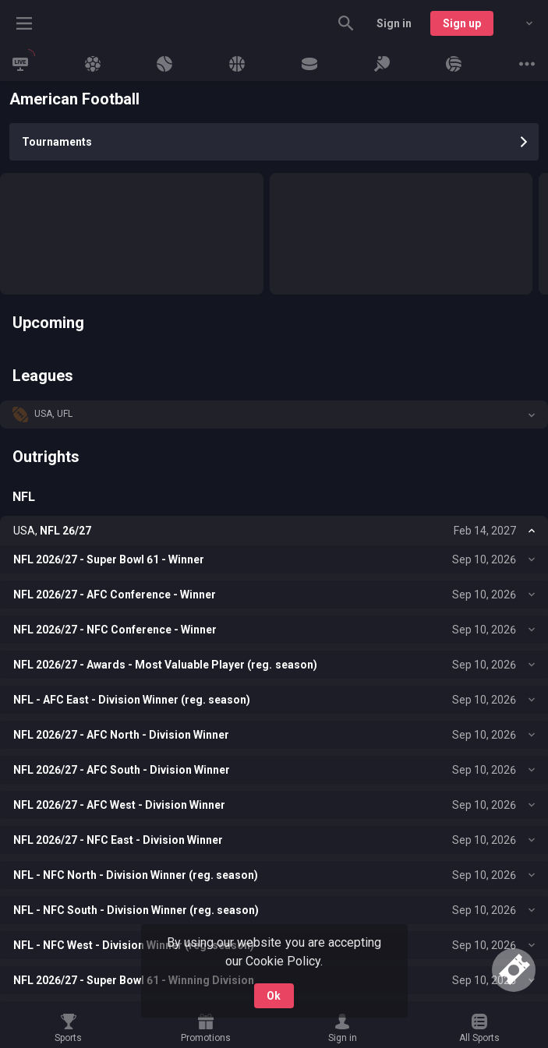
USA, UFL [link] (53, 413)
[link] (20, 64)
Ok (274, 996)
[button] (274, 414)
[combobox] (517, 23)
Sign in (394, 23)
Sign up (462, 23)
